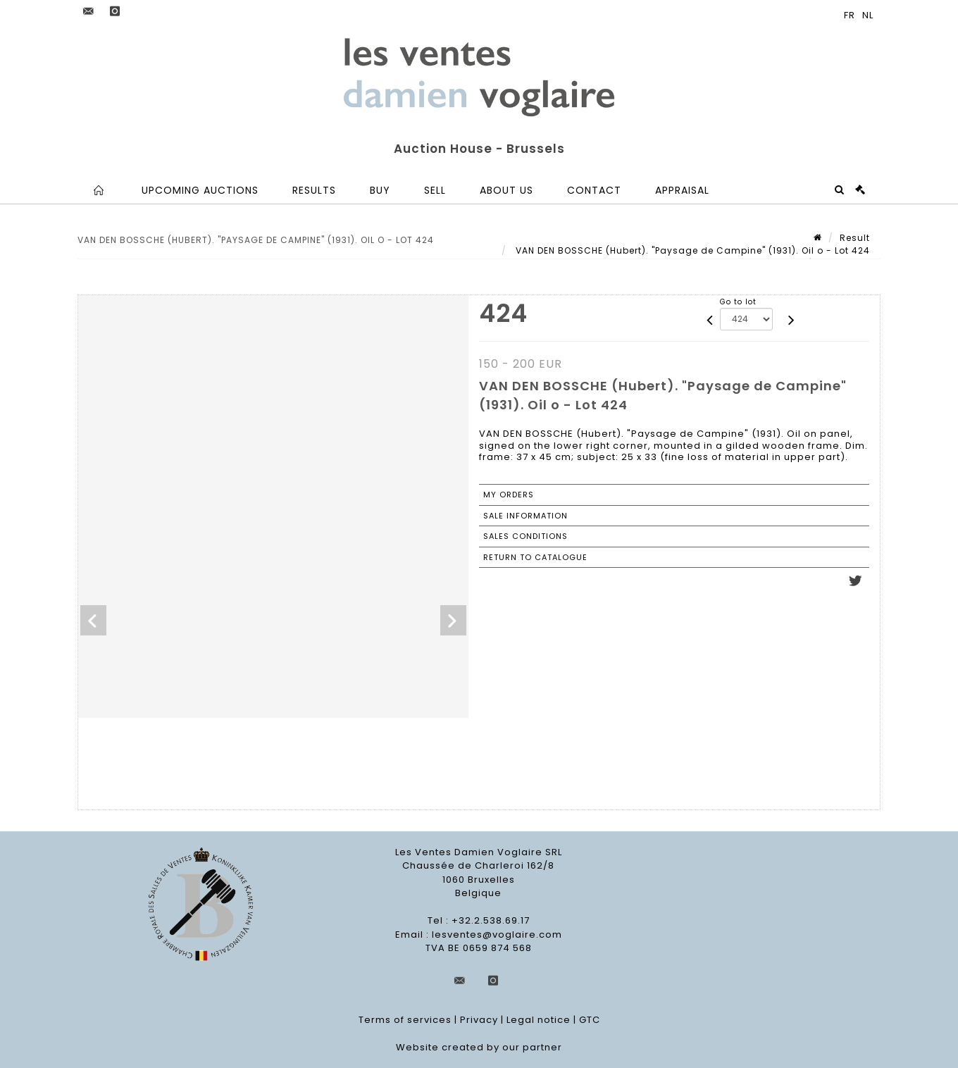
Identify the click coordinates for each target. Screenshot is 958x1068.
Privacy (479, 1019)
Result (855, 238)
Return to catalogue (535, 557)
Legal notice (538, 1019)
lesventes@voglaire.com (497, 934)
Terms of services (405, 1019)
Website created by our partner (479, 1047)
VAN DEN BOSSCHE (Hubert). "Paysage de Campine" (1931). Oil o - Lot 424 (691, 250)
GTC (589, 1019)
